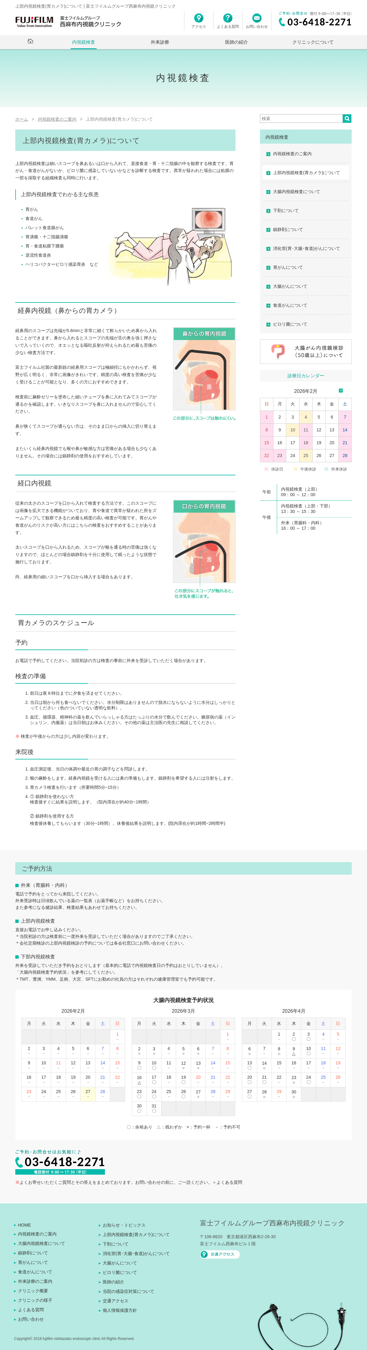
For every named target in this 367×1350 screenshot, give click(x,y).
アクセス (198, 23)
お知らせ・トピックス (124, 1225)
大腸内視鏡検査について (296, 191)
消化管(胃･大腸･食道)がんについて (306, 248)
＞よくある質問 (227, 1182)
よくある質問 (228, 23)
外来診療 (160, 42)
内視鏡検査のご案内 (292, 153)
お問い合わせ (257, 23)
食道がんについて (290, 305)
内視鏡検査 (83, 42)
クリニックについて (313, 42)
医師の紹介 (236, 42)
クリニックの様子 (35, 1300)
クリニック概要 (33, 1290)
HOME (24, 1225)
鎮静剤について (288, 229)
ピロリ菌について (290, 324)
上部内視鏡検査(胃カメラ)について (306, 172)
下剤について (286, 210)
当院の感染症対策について (128, 1291)
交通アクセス (115, 1300)
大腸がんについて (290, 286)
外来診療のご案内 (35, 1281)
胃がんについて (288, 267)
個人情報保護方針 (120, 1310)
